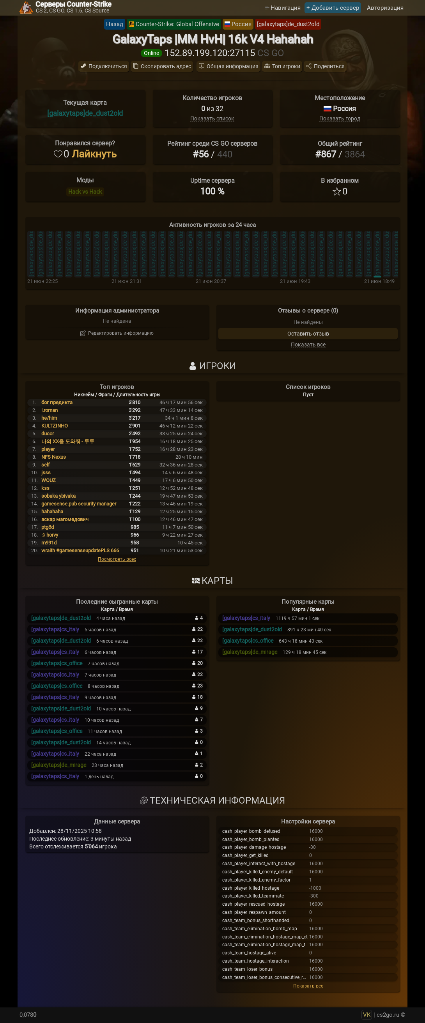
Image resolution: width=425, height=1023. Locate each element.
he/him (49, 418)
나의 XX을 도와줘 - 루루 (67, 441)
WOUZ (48, 480)
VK (366, 1014)
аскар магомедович (65, 519)
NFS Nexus (53, 457)
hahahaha (52, 511)
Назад (114, 24)
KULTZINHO (54, 426)
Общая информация (233, 66)
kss (45, 488)
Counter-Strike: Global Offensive (177, 24)
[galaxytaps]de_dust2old (288, 24)
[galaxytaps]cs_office (56, 663)
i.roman (49, 410)
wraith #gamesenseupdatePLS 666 (80, 550)
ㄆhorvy (49, 535)
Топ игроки (286, 66)
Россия (241, 24)
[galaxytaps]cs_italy (55, 629)
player (48, 449)
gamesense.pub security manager (78, 504)
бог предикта (57, 402)
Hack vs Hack (85, 191)
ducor (47, 433)
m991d (49, 543)
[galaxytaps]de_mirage (58, 765)
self (45, 465)
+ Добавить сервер (332, 7)
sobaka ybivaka (58, 496)
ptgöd (47, 527)
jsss (46, 472)
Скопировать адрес (166, 66)
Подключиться (108, 66)
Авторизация (385, 7)
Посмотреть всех (117, 559)
